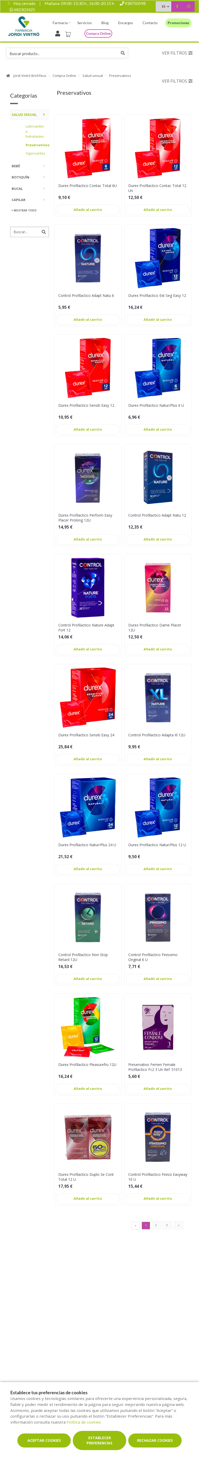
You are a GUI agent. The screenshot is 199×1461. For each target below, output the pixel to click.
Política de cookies (84, 1422)
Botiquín (20, 177)
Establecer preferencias (99, 1440)
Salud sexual (92, 75)
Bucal (17, 188)
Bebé (16, 166)
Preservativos (120, 75)
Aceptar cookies (44, 1440)
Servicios (84, 23)
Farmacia (60, 23)
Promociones (178, 23)
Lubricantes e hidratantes (35, 131)
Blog (105, 23)
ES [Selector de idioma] (163, 6)
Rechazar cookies (155, 1440)
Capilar (18, 199)
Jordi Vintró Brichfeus (29, 75)
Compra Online (64, 75)
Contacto (150, 23)
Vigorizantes (35, 153)
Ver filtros (177, 53)
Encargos (125, 23)
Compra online (98, 33)
